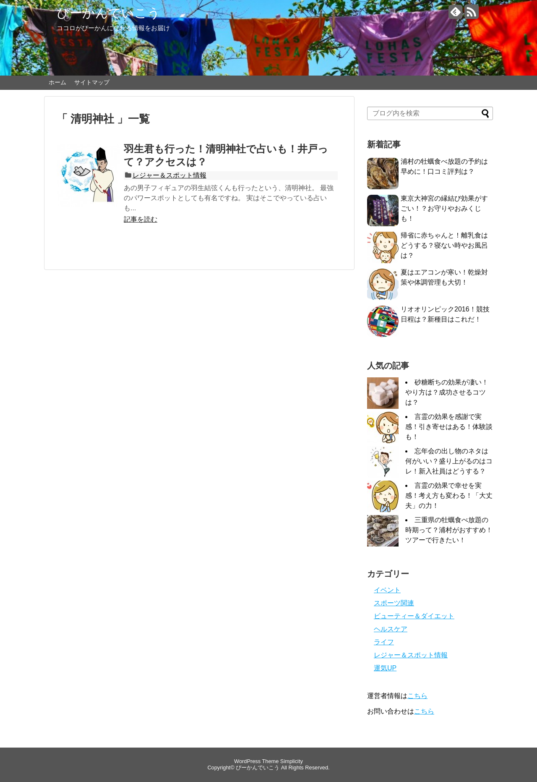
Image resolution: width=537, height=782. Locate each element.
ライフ (384, 642)
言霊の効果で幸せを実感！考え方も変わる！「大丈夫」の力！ (449, 495)
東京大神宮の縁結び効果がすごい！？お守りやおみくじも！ (444, 208)
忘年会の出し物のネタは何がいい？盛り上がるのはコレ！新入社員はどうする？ (449, 461)
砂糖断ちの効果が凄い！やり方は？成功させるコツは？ (446, 392)
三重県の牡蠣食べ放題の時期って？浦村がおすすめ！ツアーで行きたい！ (449, 530)
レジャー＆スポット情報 (169, 175)
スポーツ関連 (394, 603)
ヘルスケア (390, 629)
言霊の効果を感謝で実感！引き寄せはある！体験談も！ (449, 426)
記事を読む (140, 219)
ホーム (57, 82)
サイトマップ (91, 82)
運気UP (385, 668)
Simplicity (291, 761)
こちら (417, 695)
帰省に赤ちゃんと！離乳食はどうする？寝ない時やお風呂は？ (444, 245)
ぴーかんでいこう (108, 13)
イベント (387, 590)
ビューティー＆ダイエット (414, 616)
